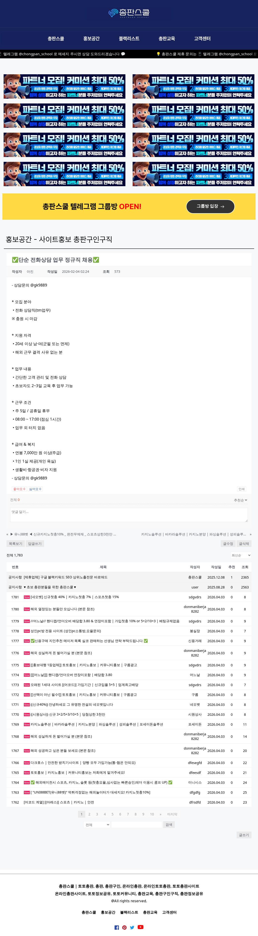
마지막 (172, 814)
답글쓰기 (35, 543)
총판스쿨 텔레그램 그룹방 (81, 206)
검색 (169, 824)
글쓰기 (244, 835)
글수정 (228, 543)
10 (152, 814)
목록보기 (15, 543)
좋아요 (19, 489)
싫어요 (35, 489)
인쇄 (242, 489)
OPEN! (131, 206)
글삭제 (244, 543)
